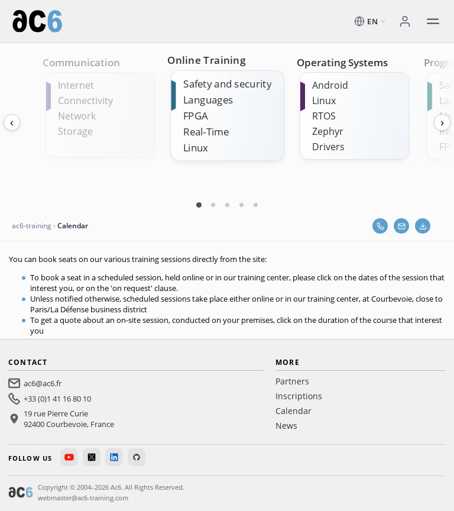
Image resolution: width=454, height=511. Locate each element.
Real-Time (206, 131)
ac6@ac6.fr (42, 383)
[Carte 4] (241, 205)
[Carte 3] (227, 205)
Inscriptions (298, 396)
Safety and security (227, 83)
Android (330, 85)
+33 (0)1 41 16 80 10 (57, 398)
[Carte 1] (199, 205)
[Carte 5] (255, 205)
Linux (195, 147)
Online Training (206, 60)
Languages (208, 99)
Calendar (293, 410)
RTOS (324, 115)
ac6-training (31, 226)
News (286, 425)
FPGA (195, 115)
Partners (292, 381)
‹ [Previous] (12, 122)
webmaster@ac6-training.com (83, 497)
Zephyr (327, 131)
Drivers (328, 146)
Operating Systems (342, 62)
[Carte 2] (213, 205)
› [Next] (442, 122)
